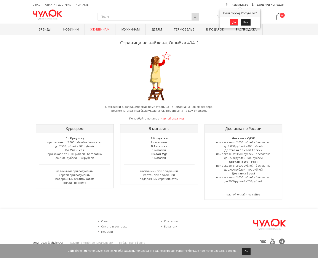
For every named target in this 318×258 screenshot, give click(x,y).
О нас (36, 4)
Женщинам (100, 29)
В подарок (215, 29)
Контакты (82, 4)
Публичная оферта (132, 243)
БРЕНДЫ (45, 29)
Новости (107, 232)
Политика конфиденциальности (91, 243)
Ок (246, 251)
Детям (157, 29)
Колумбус (240, 5)
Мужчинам (130, 29)
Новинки (71, 29)
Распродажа (246, 29)
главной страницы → (174, 118)
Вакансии (170, 226)
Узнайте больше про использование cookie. (206, 250)
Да (234, 22)
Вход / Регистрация (270, 4)
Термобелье (184, 29)
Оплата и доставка (58, 4)
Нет (245, 22)
